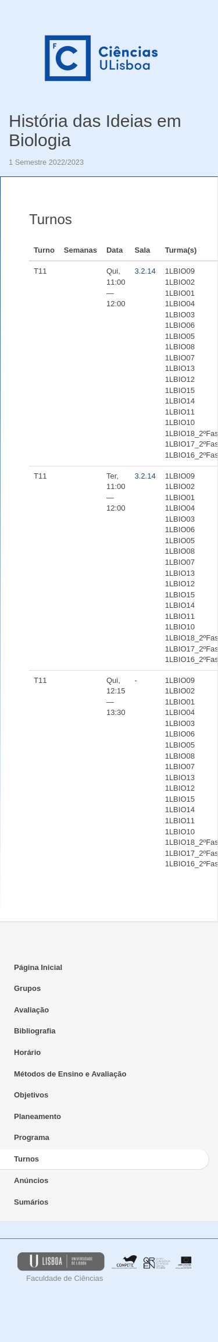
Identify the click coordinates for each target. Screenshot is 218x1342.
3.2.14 (145, 271)
